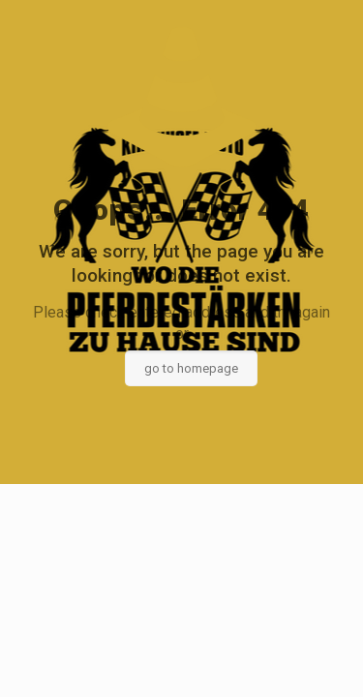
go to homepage (191, 368)
